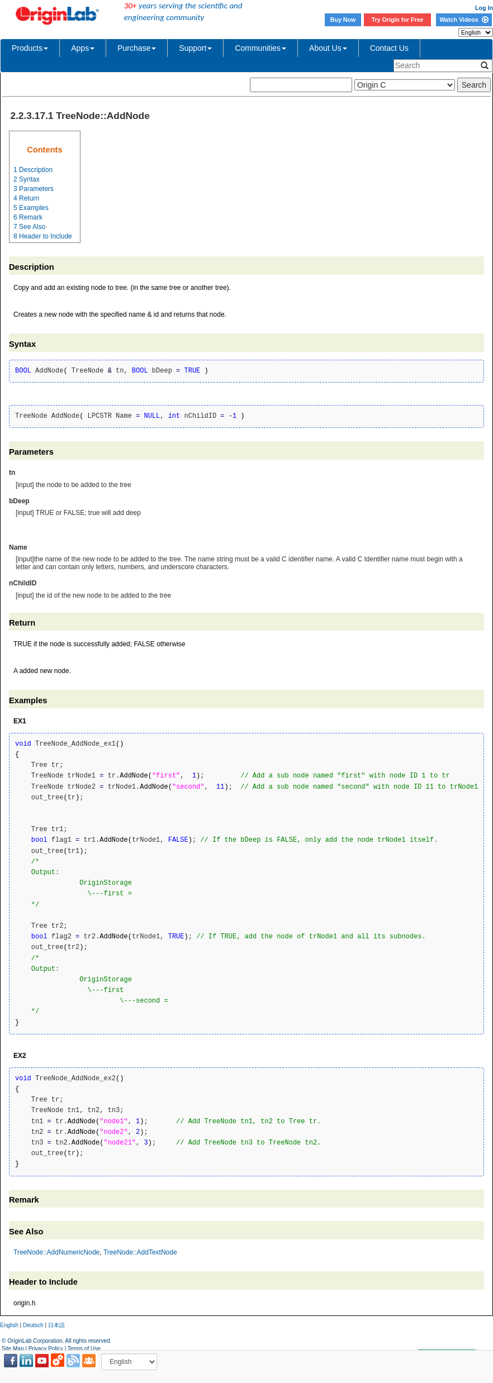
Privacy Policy (46, 1349)
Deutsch (33, 1325)
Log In (484, 7)
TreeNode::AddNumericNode (56, 1252)
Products (30, 48)
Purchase (136, 48)
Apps (82, 48)
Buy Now (343, 19)
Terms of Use (84, 1349)
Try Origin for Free (398, 19)
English (9, 1325)
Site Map (12, 1349)
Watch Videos (463, 19)
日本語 (56, 1325)
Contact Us (389, 48)
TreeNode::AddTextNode (140, 1252)
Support (195, 48)
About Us (328, 48)
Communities (260, 48)
